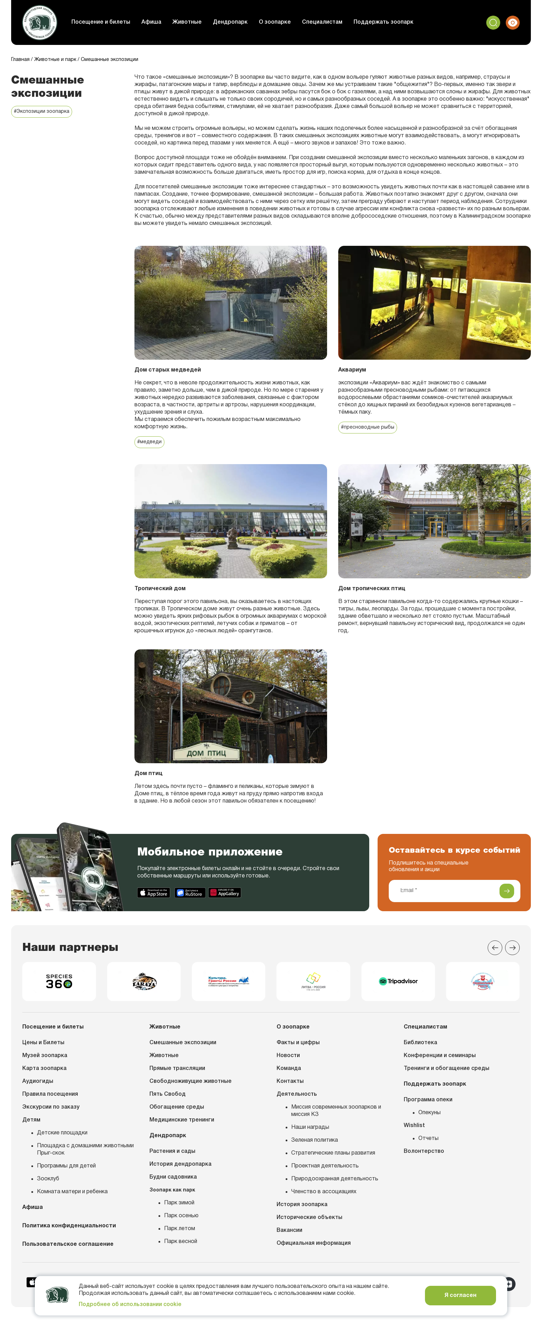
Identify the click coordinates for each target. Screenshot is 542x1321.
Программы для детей (66, 1166)
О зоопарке (275, 22)
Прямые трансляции (177, 1068)
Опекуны (429, 1112)
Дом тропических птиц (371, 588)
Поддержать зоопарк (383, 22)
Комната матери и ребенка (72, 1191)
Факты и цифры (298, 1042)
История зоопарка (302, 1204)
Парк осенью (181, 1215)
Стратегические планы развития (333, 1153)
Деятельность (297, 1094)
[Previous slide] (495, 947)
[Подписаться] (506, 891)
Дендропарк (230, 22)
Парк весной (180, 1241)
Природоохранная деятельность (334, 1179)
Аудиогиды (37, 1081)
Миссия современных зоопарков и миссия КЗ (336, 1111)
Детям (31, 1120)
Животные (187, 22)
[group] (59, 981)
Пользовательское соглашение (68, 1244)
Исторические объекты (309, 1217)
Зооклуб (48, 1179)
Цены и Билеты (43, 1042)
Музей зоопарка (44, 1055)
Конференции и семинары (440, 1055)
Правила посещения (50, 1094)
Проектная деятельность (325, 1166)
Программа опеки (428, 1099)
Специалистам (322, 22)
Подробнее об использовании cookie (130, 1304)
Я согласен (460, 1295)
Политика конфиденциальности (69, 1226)
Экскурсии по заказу (50, 1107)
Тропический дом (160, 588)
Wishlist (414, 1125)
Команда (289, 1068)
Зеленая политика (314, 1140)
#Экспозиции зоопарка (41, 111)
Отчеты (428, 1138)
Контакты (290, 1081)
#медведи (149, 442)
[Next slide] (512, 947)
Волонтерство (424, 1151)
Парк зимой (179, 1203)
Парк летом (179, 1228)
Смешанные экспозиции (182, 1042)
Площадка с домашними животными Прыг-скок (85, 1149)
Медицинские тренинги (181, 1120)
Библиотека (420, 1042)
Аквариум (352, 370)
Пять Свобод (167, 1094)
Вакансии (289, 1230)
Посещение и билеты (100, 22)
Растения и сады (172, 1151)
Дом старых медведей (167, 370)
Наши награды (310, 1127)
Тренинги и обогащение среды (446, 1068)
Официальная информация (314, 1243)
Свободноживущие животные (190, 1081)
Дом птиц (148, 773)
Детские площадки (62, 1133)
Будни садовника (173, 1177)
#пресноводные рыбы (367, 427)
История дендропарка (180, 1164)
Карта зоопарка (44, 1068)
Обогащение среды (176, 1107)
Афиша (151, 22)
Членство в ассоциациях (323, 1191)
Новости (288, 1055)
